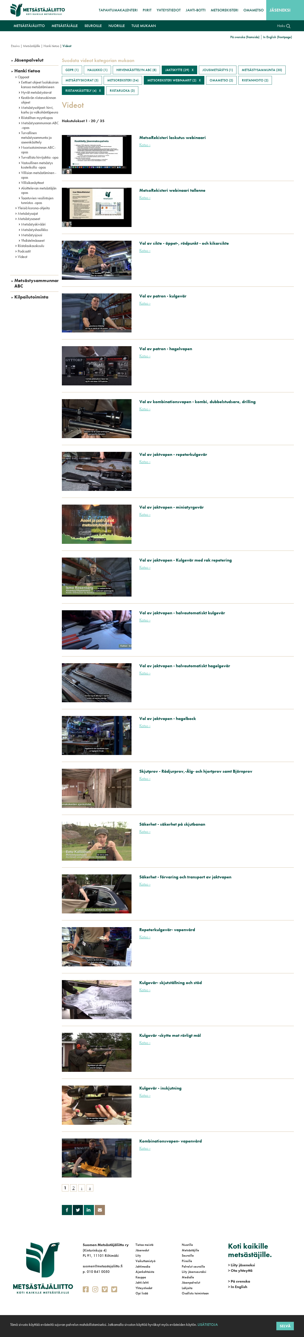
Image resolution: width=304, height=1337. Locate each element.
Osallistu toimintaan (195, 1293)
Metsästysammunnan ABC (37, 283)
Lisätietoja (207, 1324)
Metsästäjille (190, 1250)
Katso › (145, 144)
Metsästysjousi (31, 235)
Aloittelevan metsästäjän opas (38, 190)
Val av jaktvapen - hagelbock (167, 718)
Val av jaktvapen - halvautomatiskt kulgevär (182, 613)
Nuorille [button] (117, 25)
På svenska (239, 1281)
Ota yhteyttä (240, 1270)
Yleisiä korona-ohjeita (34, 208)
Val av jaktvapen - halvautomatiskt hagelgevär (184, 665)
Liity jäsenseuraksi (194, 1271)
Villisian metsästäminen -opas (38, 175)
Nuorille (187, 1244)
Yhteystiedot (169, 10)
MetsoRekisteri (224, 10)
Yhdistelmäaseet (33, 240)
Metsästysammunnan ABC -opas (40, 125)
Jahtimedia (143, 1266)
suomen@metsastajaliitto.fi (102, 1266)
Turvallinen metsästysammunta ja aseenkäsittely (36, 137)
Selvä (285, 1325)
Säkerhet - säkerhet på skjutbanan (172, 824)
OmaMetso (253, 10)
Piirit (147, 10)
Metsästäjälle (31, 46)
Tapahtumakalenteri (118, 10)
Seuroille (188, 1255)
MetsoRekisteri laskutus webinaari (172, 137)
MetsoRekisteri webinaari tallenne (172, 190)
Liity (138, 1255)
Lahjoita (187, 1288)
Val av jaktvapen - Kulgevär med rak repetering (185, 560)
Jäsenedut (142, 1250)
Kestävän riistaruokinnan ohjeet (38, 99)
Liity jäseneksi (241, 1265)
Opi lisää (142, 1293)
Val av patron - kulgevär (162, 296)
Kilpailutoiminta (31, 297)
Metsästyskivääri (33, 224)
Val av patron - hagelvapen (165, 348)
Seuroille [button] (93, 25)
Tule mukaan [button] (144, 25)
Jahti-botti (196, 10)
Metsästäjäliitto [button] (29, 25)
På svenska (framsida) (244, 37)
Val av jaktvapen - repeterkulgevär (173, 454)
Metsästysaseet (29, 218)
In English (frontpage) (277, 37)
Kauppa (141, 1277)
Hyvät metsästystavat (36, 92)
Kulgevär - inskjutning (160, 1088)
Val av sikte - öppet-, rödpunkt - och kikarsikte (184, 243)
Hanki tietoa (51, 46)
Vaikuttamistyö (145, 1261)
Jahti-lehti (142, 1282)
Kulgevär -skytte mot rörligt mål (170, 1035)
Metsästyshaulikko (34, 229)
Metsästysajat (28, 213)
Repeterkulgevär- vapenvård (167, 929)
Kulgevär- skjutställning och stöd (170, 982)
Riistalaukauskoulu (31, 245)
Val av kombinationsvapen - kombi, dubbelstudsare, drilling (197, 401)
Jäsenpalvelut (28, 60)
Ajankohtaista (145, 1271)
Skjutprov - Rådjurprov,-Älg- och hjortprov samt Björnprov (195, 771)
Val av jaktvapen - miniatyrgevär (171, 507)
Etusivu (15, 46)
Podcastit (24, 251)
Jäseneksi (280, 10)
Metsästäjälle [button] (65, 25)
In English (237, 1286)
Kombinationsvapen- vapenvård (170, 1141)
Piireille (187, 1261)
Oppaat (23, 77)
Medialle (188, 1277)
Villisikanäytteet (32, 182)
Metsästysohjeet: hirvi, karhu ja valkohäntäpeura (39, 109)
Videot (22, 256)
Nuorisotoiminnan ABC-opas (38, 149)
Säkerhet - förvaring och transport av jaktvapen (185, 877)
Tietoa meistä (144, 1244)
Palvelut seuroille (193, 1266)
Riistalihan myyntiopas (37, 117)
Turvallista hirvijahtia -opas (40, 157)
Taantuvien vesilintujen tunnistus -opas (37, 200)
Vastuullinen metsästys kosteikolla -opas (37, 165)
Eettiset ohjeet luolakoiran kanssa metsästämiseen (39, 84)
